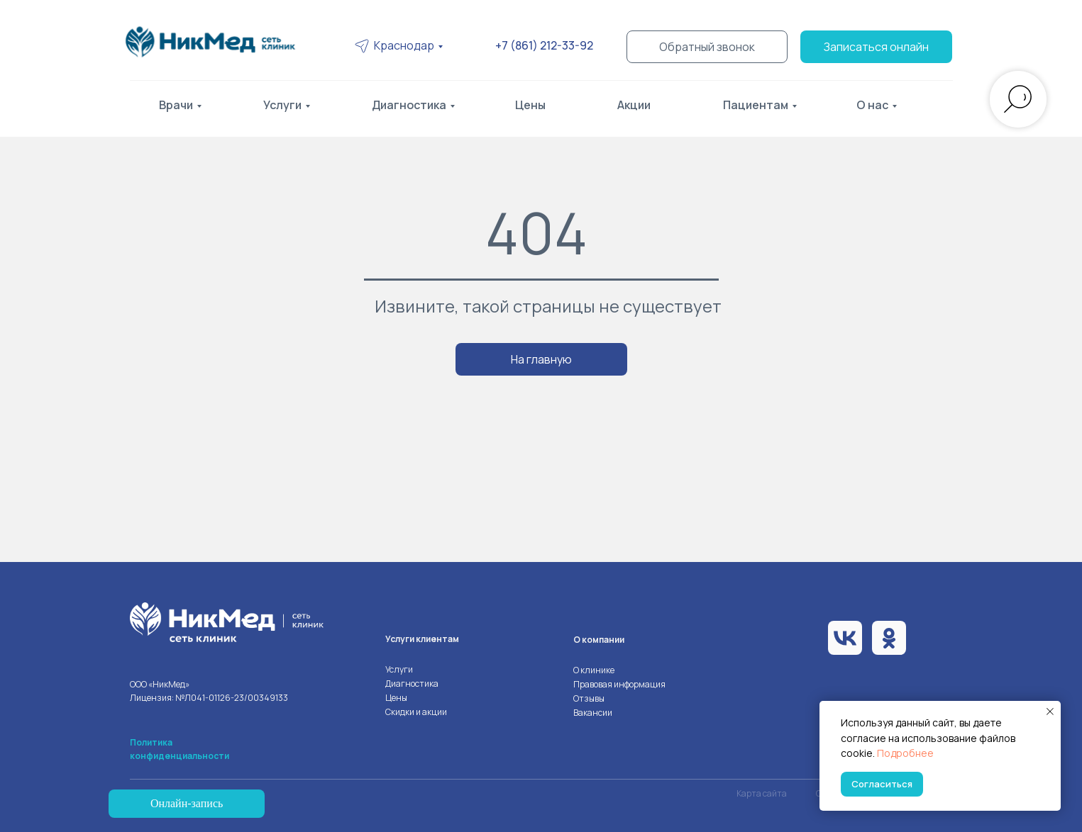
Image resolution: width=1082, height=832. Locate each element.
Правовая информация (619, 684)
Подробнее (905, 753)
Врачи (176, 105)
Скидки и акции (416, 712)
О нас (872, 105)
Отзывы (589, 698)
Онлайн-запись (186, 803)
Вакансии (592, 713)
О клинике (593, 670)
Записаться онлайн (876, 47)
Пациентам (755, 105)
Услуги (282, 105)
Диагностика (409, 105)
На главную (541, 359)
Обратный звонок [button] (707, 47)
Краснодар (404, 45)
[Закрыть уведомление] (1050, 711)
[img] (215, 42)
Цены (530, 105)
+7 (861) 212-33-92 (544, 45)
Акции (634, 105)
